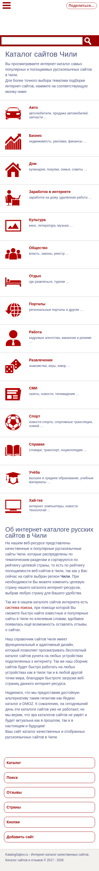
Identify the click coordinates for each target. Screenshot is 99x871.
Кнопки (13, 822)
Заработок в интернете (50, 192)
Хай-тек (36, 500)
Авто (33, 107)
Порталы (37, 304)
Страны (14, 807)
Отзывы (14, 792)
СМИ (33, 388)
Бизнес (35, 135)
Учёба (34, 472)
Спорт (34, 416)
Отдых (35, 276)
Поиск (12, 777)
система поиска (18, 607)
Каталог (14, 763)
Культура (37, 220)
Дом (33, 163)
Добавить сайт (20, 837)
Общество (38, 248)
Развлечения (41, 360)
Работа (35, 332)
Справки (37, 444)
